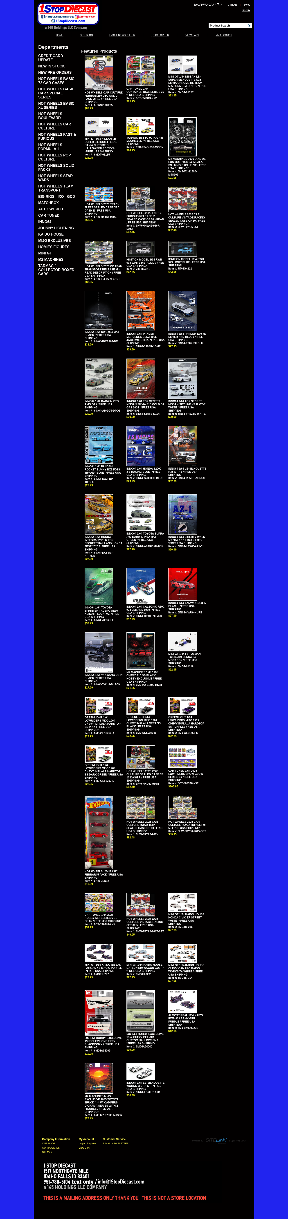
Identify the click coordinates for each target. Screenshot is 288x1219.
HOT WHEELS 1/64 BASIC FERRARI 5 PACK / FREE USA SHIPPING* (104, 874)
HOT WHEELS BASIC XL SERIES (56, 105)
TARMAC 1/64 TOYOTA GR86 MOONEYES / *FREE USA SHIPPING (144, 141)
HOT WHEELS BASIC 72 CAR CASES (56, 81)
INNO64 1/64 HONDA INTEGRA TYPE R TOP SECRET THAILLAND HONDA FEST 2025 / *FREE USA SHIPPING (103, 543)
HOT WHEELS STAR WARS (55, 178)
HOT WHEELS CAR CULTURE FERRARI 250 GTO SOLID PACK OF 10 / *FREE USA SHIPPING (104, 97)
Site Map (47, 1152)
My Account (224, 35)
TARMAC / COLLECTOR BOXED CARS (56, 270)
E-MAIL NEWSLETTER (122, 35)
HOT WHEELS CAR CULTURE (54, 126)
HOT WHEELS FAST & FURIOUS (57, 136)
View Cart (192, 35)
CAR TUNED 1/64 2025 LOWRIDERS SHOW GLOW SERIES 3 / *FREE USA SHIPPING (185, 775)
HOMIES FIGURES (54, 247)
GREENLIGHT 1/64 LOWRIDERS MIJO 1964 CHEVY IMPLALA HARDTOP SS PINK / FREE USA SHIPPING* (103, 724)
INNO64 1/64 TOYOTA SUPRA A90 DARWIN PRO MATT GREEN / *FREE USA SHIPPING (145, 538)
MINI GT (45, 253)
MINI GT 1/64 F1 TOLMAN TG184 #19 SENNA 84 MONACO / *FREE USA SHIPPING (184, 658)
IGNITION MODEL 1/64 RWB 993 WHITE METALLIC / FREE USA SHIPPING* (145, 262)
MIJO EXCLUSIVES (54, 241)
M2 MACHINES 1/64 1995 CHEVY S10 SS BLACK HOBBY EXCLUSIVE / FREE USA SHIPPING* (144, 677)
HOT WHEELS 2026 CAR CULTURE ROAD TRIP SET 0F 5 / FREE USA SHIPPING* (187, 825)
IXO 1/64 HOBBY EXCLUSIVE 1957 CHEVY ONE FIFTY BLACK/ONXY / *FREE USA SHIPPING (103, 1042)
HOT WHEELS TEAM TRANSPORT (55, 188)
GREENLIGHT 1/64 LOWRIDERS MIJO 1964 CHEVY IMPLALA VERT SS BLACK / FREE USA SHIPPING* (143, 723)
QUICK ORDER (160, 35)
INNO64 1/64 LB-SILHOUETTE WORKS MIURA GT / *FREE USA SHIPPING (145, 1086)
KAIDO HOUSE (51, 234)
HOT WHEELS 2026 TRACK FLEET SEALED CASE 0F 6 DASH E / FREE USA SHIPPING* (102, 209)
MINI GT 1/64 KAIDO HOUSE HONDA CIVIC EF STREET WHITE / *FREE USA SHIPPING (186, 919)
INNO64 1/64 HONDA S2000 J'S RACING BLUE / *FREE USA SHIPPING (143, 472)
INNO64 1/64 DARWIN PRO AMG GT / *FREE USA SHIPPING (102, 404)
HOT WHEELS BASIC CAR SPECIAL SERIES (56, 93)
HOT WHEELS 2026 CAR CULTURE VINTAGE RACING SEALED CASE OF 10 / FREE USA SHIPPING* (186, 219)
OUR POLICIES (51, 1147)
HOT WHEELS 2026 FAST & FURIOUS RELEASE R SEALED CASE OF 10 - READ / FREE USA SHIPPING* (145, 218)
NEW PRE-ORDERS (55, 72)
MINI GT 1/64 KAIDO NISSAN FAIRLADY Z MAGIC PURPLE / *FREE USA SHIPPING (103, 968)
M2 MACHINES (50, 259)
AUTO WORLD (50, 209)
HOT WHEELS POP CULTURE (54, 157)
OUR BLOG (86, 35)
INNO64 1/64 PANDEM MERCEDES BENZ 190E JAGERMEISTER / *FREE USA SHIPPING (145, 338)
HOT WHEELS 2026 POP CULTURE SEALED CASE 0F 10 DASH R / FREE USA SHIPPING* (144, 776)
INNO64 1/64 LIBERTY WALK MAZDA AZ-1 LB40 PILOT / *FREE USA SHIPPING (186, 540)
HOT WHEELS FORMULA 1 (50, 147)
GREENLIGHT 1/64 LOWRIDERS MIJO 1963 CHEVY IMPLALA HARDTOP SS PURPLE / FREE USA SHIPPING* (186, 723)
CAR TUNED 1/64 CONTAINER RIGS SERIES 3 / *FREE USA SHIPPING (145, 92)
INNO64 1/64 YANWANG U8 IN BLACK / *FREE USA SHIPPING (187, 606)
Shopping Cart (205, 4)
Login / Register (87, 1143)
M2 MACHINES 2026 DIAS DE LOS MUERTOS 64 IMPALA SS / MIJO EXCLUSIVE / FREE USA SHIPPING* (187, 163)
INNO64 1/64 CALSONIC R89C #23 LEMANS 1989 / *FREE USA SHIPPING (145, 610)
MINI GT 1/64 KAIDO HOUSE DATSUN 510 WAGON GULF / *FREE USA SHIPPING (145, 968)
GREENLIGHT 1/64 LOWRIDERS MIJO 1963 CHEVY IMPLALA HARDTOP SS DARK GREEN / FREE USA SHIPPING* (104, 771)
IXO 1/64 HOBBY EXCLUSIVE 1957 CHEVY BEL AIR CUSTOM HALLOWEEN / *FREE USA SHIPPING (145, 1038)
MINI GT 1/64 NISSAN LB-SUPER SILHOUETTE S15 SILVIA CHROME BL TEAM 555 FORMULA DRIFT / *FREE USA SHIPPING (187, 83)
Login (246, 10)
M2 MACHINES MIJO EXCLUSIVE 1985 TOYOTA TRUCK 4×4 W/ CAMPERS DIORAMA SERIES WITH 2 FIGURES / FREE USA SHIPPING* (101, 1104)
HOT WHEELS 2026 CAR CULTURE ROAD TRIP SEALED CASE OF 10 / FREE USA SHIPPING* (144, 826)
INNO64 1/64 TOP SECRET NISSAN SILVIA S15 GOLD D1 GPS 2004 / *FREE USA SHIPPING (145, 406)
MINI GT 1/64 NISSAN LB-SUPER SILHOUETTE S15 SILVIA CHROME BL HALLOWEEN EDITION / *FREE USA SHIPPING (101, 145)
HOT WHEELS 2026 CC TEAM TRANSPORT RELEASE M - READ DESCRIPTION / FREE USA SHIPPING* (103, 271)
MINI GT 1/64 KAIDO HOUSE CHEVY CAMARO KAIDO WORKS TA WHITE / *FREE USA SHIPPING (186, 970)
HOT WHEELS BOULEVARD (50, 116)
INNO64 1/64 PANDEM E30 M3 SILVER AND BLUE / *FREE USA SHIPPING (187, 337)
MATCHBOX (48, 203)
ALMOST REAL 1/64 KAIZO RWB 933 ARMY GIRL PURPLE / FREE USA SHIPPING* (185, 1020)
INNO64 (44, 222)
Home (59, 35)
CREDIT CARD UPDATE (50, 58)
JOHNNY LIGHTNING (56, 228)
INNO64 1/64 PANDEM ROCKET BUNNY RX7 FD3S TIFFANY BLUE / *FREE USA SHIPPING (103, 471)
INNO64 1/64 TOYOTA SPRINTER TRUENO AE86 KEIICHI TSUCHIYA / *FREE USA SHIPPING (102, 612)
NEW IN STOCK (51, 66)
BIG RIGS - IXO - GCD (56, 196)
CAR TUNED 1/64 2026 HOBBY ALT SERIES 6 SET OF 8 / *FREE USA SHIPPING (103, 918)
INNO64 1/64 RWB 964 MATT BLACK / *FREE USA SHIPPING (103, 335)
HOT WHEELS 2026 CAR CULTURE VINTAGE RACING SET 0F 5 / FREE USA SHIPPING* (144, 923)
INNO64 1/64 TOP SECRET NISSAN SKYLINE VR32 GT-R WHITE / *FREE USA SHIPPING (187, 406)
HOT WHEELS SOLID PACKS (56, 168)
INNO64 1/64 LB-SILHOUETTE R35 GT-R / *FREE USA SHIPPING (187, 472)
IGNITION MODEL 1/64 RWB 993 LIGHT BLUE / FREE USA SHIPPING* (187, 262)
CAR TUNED (48, 215)
